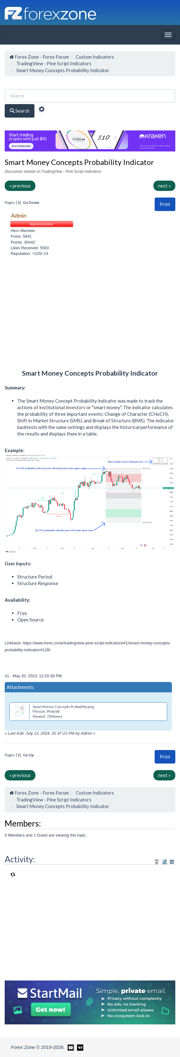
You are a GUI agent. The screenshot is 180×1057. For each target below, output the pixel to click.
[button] (165, 204)
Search (19, 111)
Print (165, 204)
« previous (20, 185)
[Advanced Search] (41, 110)
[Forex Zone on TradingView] (79, 1047)
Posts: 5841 (21, 236)
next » (164, 185)
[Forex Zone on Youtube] (70, 1047)
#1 (7, 676)
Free (22, 613)
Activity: (20, 859)
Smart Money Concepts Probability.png (63, 707)
